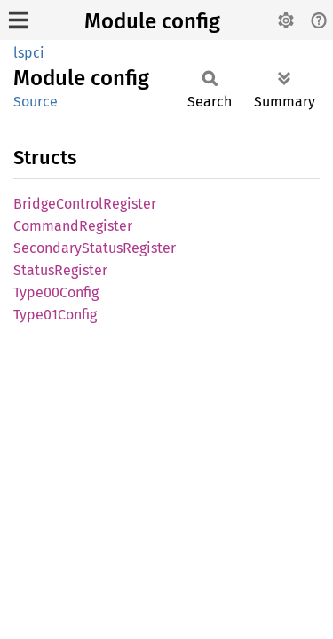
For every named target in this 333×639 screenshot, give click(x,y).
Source (35, 101)
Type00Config (56, 292)
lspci (28, 52)
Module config (152, 21)
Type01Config (55, 314)
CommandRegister (72, 225)
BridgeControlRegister (84, 203)
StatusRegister (60, 270)
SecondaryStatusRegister (94, 248)
